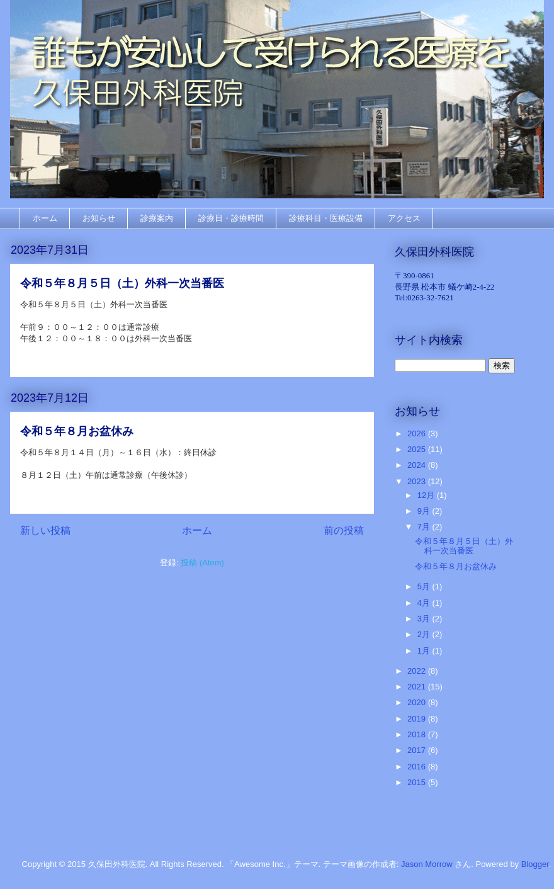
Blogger (535, 864)
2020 (417, 702)
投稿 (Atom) (202, 562)
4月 (424, 603)
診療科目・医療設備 (326, 218)
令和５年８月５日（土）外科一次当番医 (122, 283)
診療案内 (156, 218)
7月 (424, 526)
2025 (417, 449)
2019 (417, 718)
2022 (417, 671)
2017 (417, 750)
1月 (424, 650)
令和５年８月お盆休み (76, 431)
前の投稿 (344, 530)
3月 (424, 618)
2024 (417, 465)
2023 (417, 481)
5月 (424, 586)
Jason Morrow (427, 864)
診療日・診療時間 (231, 218)
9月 (424, 511)
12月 (427, 495)
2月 (424, 634)
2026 (417, 433)
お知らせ (98, 218)
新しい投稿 (45, 530)
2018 (417, 734)
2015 (417, 782)
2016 (417, 766)
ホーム (45, 218)
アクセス (404, 218)
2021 (417, 686)
